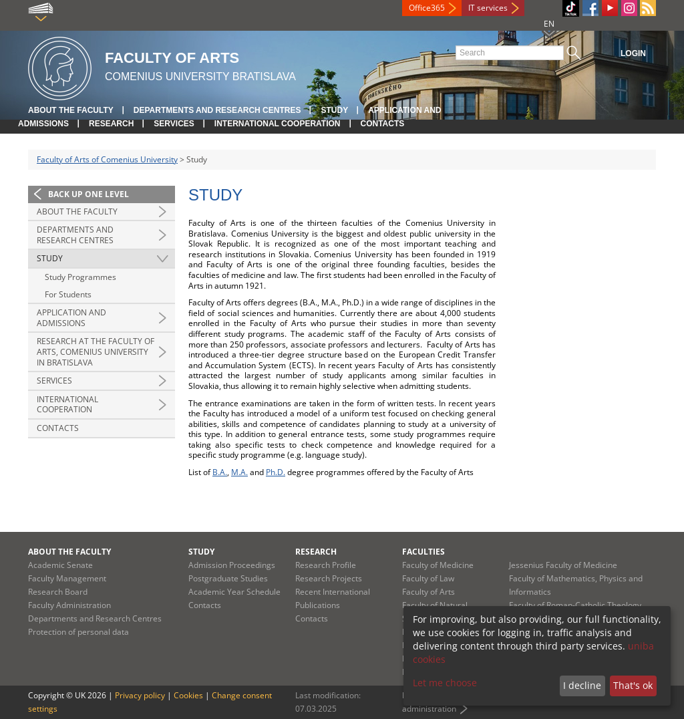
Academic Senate (60, 565)
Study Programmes (80, 277)
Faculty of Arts (428, 591)
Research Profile (325, 565)
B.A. (219, 472)
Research (111, 123)
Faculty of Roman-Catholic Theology (575, 605)
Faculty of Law (428, 578)
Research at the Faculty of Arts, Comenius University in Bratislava (95, 351)
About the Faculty (71, 110)
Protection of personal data (78, 631)
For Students (68, 294)
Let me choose (445, 682)
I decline (582, 685)
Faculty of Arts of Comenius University (107, 159)
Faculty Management (67, 578)
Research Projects (328, 578)
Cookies (188, 695)
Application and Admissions (71, 318)
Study (334, 110)
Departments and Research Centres (217, 110)
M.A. (239, 472)
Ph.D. (275, 472)
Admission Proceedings (231, 565)
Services (174, 123)
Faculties (423, 551)
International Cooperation (277, 123)
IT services (488, 7)
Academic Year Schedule (234, 591)
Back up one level (88, 194)
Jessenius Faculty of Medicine (563, 565)
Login (633, 53)
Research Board (58, 591)
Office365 (427, 7)
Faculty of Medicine (438, 565)
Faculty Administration (69, 605)
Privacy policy (140, 695)
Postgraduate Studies (228, 578)
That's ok (633, 685)
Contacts (383, 123)
